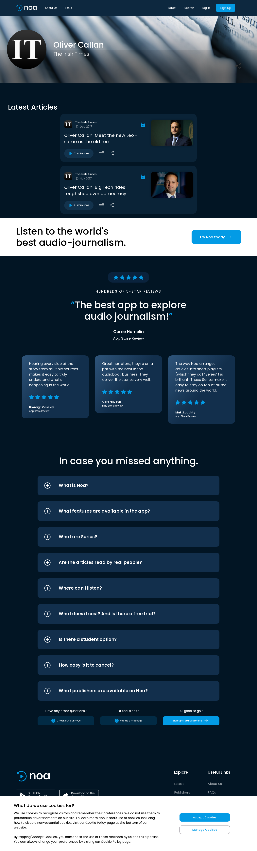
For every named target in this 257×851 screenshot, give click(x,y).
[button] (121, 485)
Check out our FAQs (66, 720)
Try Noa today (216, 237)
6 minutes (79, 205)
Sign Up (225, 8)
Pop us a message (128, 720)
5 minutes (79, 153)
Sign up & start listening (191, 721)
